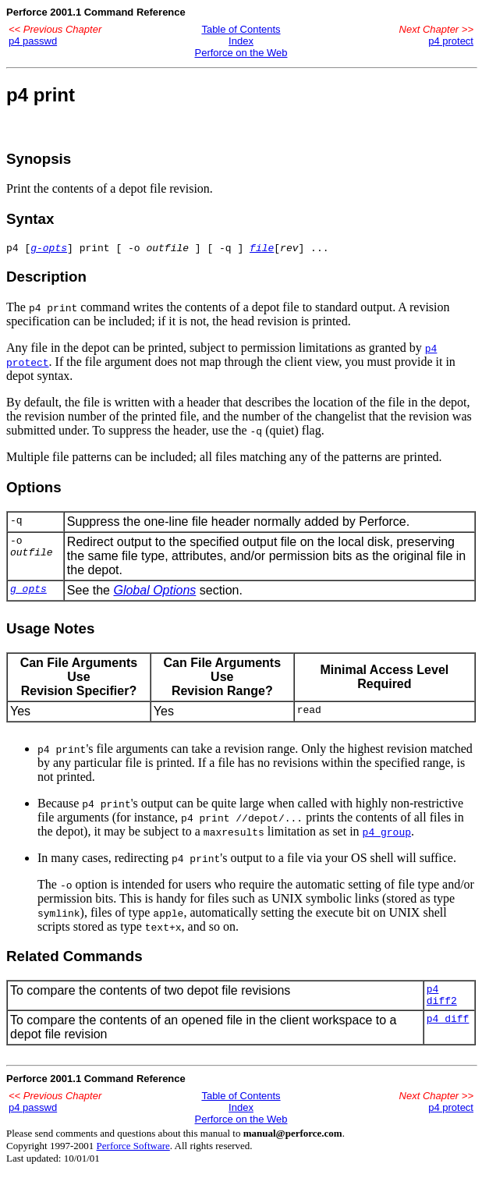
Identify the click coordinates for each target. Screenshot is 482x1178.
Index (241, 41)
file (262, 250)
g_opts (28, 593)
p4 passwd (33, 41)
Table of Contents (240, 29)
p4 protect (450, 41)
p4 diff (448, 1027)
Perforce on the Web (241, 53)
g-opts (48, 250)
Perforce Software (133, 1152)
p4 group (387, 834)
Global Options (154, 592)
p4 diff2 (442, 1000)
